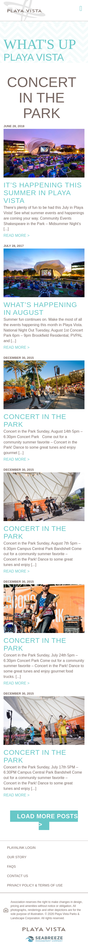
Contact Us (17, 876)
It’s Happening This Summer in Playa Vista (43, 192)
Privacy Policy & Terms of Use (35, 885)
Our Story (17, 857)
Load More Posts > (47, 820)
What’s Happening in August (40, 308)
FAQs (11, 866)
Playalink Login (21, 848)
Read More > (17, 235)
